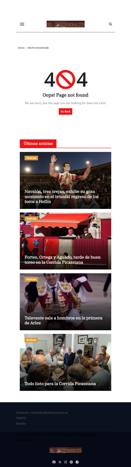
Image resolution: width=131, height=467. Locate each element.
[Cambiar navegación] (22, 24)
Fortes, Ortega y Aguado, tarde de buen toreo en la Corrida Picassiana (63, 259)
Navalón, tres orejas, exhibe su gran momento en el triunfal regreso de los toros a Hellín (61, 196)
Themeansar (24, 440)
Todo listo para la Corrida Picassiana (60, 383)
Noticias (31, 158)
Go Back (65, 111)
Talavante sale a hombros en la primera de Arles (63, 320)
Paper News (85, 434)
